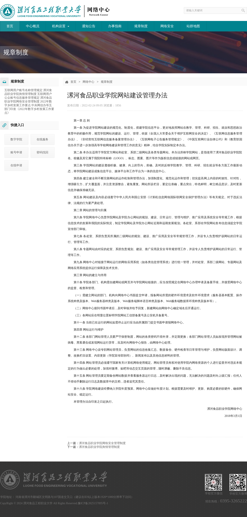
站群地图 (193, 26)
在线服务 (42, 139)
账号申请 (16, 152)
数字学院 (16, 139)
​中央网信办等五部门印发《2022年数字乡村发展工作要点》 (29, 109)
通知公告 (88, 26)
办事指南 (115, 26)
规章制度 (141, 26)
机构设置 (60, 26)
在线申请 (16, 165)
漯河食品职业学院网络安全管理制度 (102, 443)
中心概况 (32, 26)
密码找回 (42, 152)
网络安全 (167, 26)
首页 (9, 26)
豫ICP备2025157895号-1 (93, 503)
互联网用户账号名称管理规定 (23, 90)
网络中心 (88, 81)
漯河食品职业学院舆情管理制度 (99, 446)
